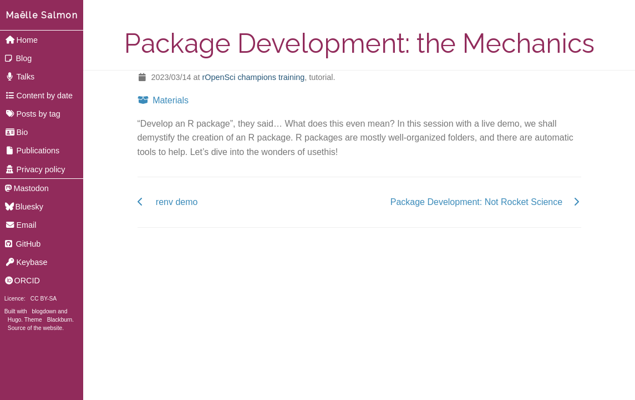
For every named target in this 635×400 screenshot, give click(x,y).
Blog (18, 58)
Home (21, 40)
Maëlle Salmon (42, 15)
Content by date (39, 95)
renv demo (177, 202)
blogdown (44, 311)
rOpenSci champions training (253, 77)
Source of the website (35, 328)
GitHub (23, 243)
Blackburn (60, 320)
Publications (32, 150)
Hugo (14, 320)
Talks (20, 76)
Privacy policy (35, 169)
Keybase (26, 262)
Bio (16, 132)
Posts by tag (32, 113)
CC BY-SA (44, 299)
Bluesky (24, 206)
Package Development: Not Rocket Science (476, 202)
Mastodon (27, 188)
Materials (163, 100)
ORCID (22, 280)
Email (21, 225)
